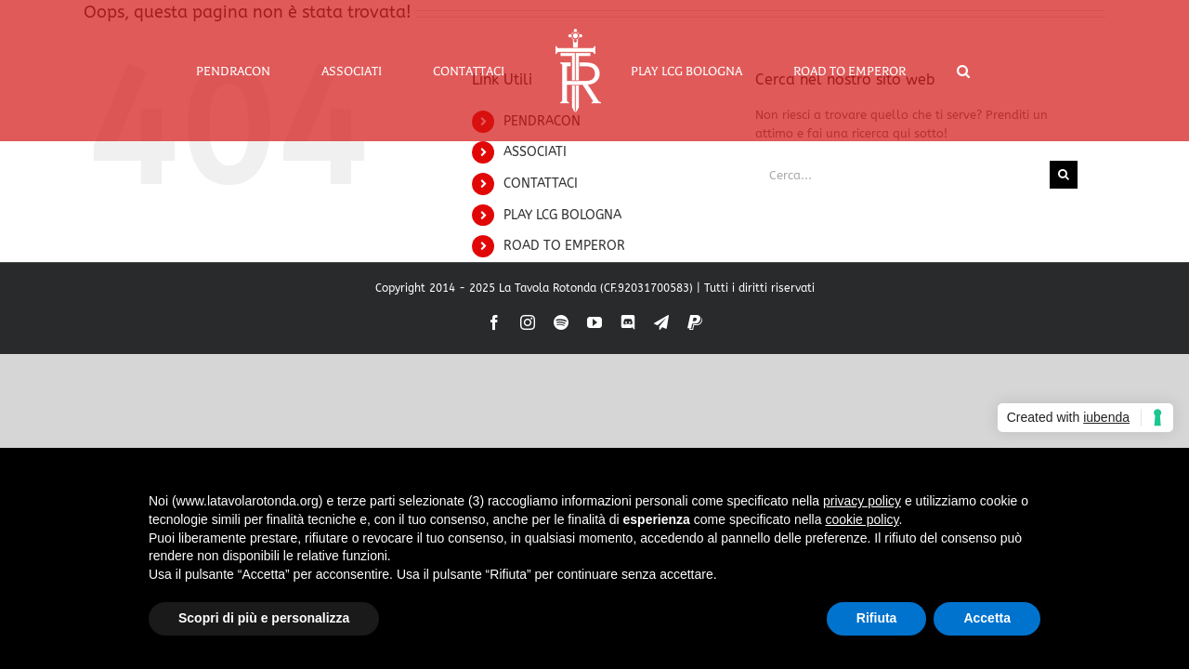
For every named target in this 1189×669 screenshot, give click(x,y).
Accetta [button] (987, 617)
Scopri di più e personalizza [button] (263, 617)
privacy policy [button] (862, 500)
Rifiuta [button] (876, 617)
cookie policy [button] (861, 519)
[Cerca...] (902, 175)
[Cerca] (1064, 175)
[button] (915, 71)
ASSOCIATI (535, 152)
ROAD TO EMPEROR (564, 246)
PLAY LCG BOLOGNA (562, 215)
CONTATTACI (540, 183)
